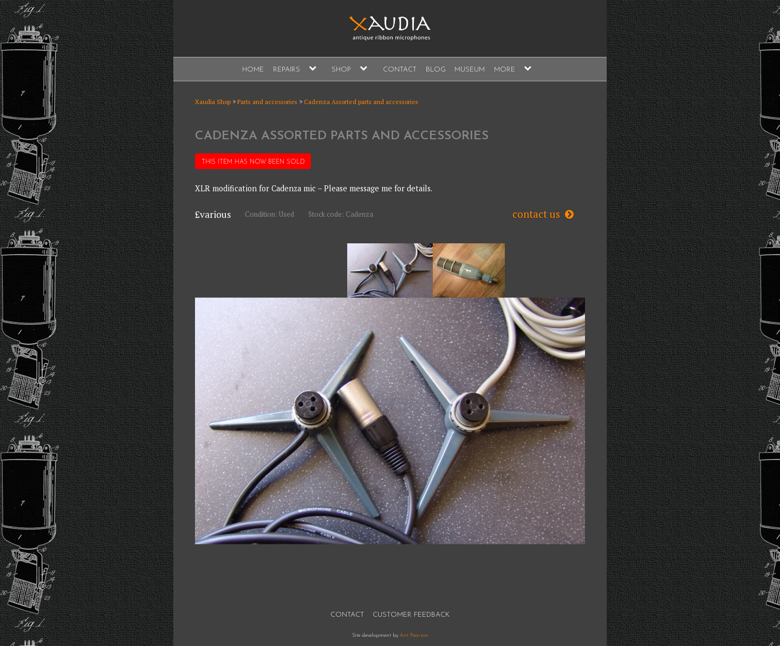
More (504, 69)
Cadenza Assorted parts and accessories (361, 102)
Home (253, 69)
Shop (341, 69)
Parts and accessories (267, 102)
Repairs (286, 69)
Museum (469, 69)
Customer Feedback (411, 614)
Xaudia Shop (213, 102)
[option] (390, 270)
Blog (436, 69)
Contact (400, 69)
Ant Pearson (414, 635)
